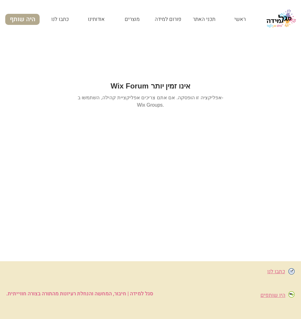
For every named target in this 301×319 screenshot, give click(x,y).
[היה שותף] (22, 19)
